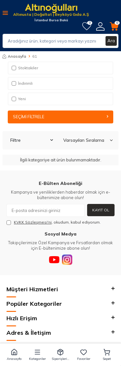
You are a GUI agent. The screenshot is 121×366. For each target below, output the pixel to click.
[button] (14, 354)
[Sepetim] (114, 26)
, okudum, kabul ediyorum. (53, 222)
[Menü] (5, 12)
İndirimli (22, 83)
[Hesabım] (100, 26)
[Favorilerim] (86, 26)
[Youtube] (54, 260)
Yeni (19, 98)
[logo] (51, 8)
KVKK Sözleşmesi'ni (33, 222)
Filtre (31, 140)
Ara (111, 40)
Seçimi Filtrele (60, 116)
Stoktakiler (25, 67)
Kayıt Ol (100, 209)
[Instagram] (67, 260)
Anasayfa (14, 56)
